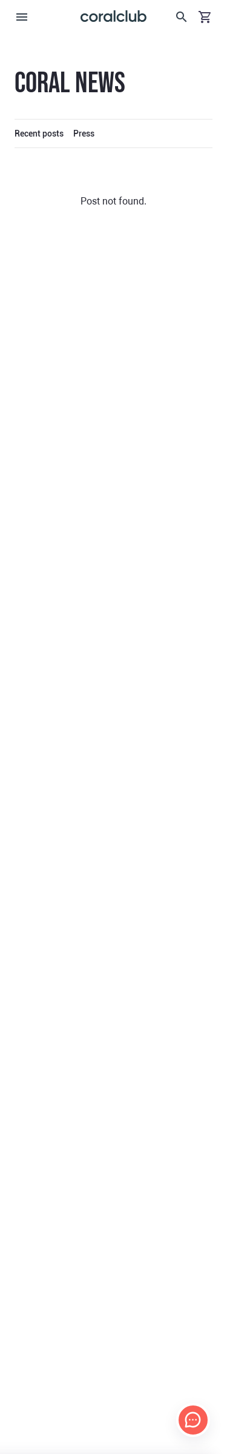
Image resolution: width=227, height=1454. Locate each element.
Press (83, 133)
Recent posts (39, 133)
